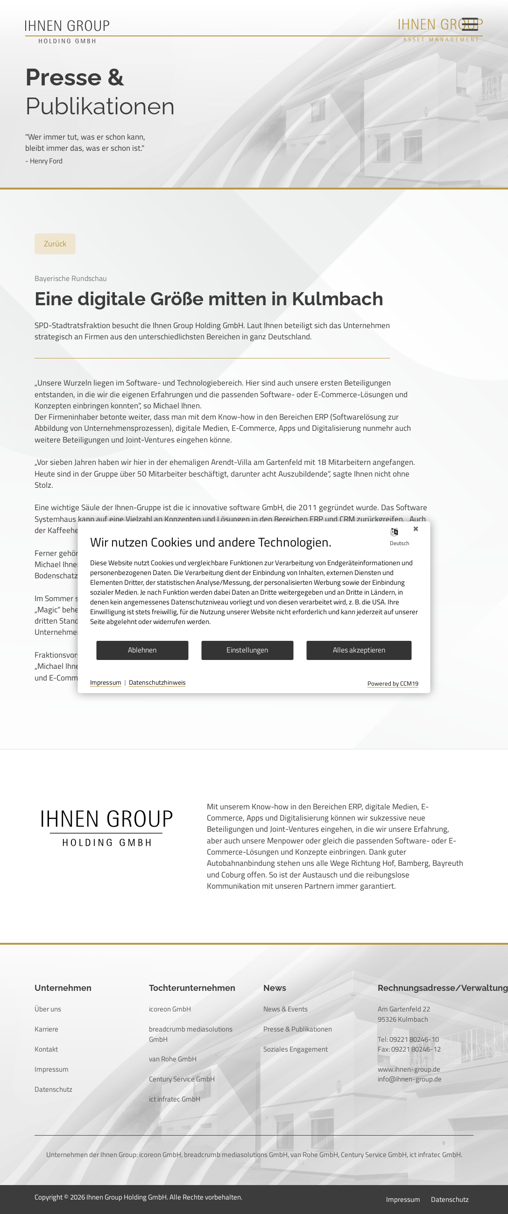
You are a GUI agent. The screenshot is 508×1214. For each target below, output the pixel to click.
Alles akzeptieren (359, 650)
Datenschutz (53, 1089)
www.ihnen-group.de (409, 1069)
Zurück (55, 243)
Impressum (52, 1069)
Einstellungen (247, 650)
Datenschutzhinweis (157, 683)
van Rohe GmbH (173, 1059)
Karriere (46, 1029)
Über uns (48, 1009)
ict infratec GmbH (174, 1099)
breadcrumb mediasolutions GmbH (191, 1034)
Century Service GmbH (182, 1079)
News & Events (285, 1009)
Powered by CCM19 (392, 683)
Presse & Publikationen (297, 1029)
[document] (254, 587)
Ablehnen (142, 650)
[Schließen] (416, 529)
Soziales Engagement (295, 1049)
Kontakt (46, 1049)
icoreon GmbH (170, 1009)
